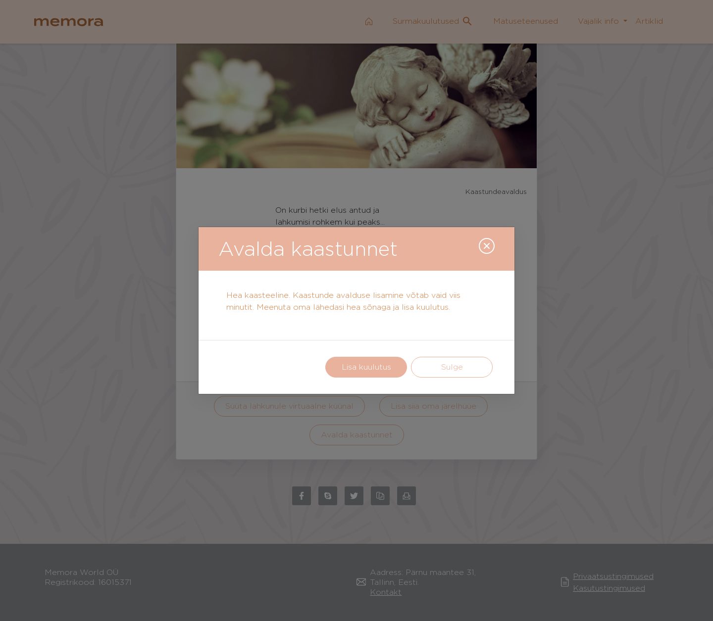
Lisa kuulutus (366, 367)
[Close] (487, 246)
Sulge (452, 367)
